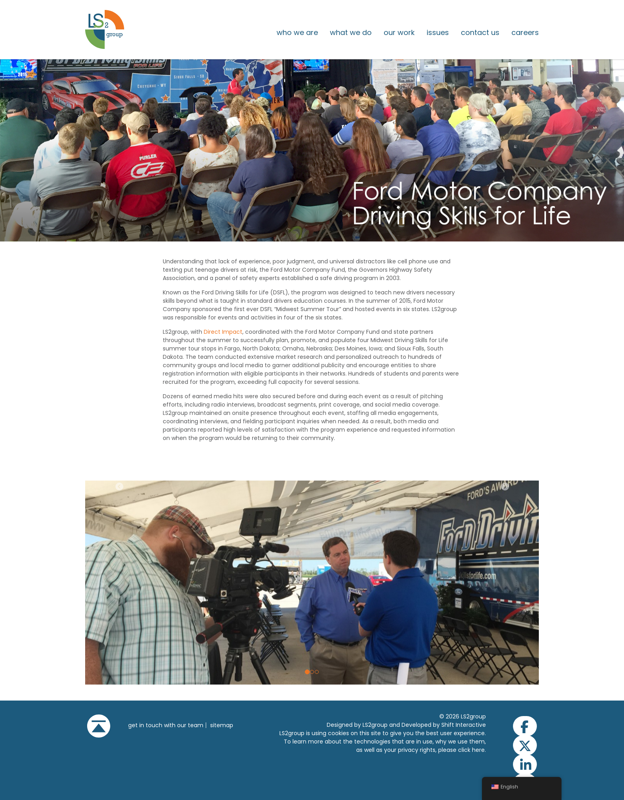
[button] (119, 583)
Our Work (399, 32)
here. (479, 750)
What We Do (351, 32)
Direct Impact (223, 332)
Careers (525, 32)
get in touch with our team (165, 725)
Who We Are (297, 32)
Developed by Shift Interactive (444, 725)
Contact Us (480, 32)
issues (438, 32)
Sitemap (221, 725)
